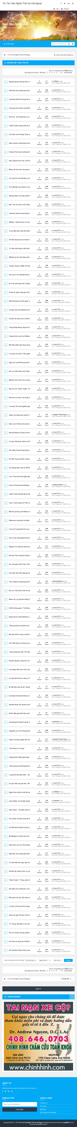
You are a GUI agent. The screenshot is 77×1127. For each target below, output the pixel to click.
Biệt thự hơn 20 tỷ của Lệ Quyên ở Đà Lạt (23, 380)
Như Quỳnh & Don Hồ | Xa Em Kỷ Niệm (22, 161)
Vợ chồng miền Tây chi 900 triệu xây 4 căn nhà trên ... (28, 468)
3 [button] (51, 72)
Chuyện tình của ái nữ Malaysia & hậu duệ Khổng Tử (28, 336)
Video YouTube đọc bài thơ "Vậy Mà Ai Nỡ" (24, 415)
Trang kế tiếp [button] (68, 72)
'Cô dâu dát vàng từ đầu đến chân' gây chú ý (25, 248)
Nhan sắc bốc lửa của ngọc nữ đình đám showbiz (27, 169)
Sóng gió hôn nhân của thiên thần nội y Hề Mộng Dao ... (29, 108)
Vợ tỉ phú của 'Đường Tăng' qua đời (21, 134)
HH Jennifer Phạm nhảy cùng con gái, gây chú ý (26, 950)
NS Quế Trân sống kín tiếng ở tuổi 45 (22, 555)
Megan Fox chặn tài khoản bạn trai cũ (22, 547)
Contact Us (43, 1103)
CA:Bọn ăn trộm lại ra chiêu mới (20, 319)
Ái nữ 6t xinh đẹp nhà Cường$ (19, 283)
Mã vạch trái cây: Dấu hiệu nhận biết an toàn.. (25, 898)
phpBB (66, 1122)
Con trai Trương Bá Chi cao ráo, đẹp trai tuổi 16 (26, 529)
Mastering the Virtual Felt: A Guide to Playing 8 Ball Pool (29, 82)
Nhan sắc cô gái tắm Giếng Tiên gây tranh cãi (25, 599)
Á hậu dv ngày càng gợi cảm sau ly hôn (23, 292)
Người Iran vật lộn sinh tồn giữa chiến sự (23, 792)
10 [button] (61, 72)
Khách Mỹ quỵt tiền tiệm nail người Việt (23, 713)
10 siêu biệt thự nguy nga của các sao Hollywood (27, 862)
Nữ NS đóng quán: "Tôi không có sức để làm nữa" (27, 608)
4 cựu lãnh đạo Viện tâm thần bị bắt (22, 231)
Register (65, 9)
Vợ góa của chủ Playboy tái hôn (20, 310)
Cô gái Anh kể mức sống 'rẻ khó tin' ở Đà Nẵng (26, 678)
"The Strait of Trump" (16, 748)
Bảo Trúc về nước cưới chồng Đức (21, 205)
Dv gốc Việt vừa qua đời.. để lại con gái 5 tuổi (25, 783)
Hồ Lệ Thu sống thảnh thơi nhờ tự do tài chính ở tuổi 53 (29, 538)
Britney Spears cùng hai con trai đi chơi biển (25, 661)
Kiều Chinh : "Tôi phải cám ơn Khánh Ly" (23, 810)
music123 (56, 90)
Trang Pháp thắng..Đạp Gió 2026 (21, 327)
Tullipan (55, 81)
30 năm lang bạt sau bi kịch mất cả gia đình (25, 240)
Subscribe (19, 1109)
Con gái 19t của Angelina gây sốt (21, 406)
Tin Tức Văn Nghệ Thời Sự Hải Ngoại (22, 3)
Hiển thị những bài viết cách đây (20, 960)
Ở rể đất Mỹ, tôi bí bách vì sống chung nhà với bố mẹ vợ (29, 187)
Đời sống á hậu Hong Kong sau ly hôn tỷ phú (25, 450)
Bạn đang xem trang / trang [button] (35, 72)
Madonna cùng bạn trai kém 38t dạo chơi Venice (26, 520)
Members (43, 1109)
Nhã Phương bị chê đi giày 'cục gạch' (22, 301)
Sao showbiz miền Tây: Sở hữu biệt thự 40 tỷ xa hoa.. (28, 564)
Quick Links (9, 44)
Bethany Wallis (58, 485)
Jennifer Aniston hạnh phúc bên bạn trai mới (25, 213)
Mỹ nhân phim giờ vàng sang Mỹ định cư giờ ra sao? (28, 345)
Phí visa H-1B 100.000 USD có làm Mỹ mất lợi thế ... (27, 275)
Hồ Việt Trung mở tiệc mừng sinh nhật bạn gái (25, 459)
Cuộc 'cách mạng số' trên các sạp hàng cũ (24, 503)
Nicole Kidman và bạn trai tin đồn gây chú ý (24, 433)
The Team (43, 1106)
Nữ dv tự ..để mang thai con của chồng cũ (24, 117)
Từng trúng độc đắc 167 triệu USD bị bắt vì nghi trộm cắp (30, 652)
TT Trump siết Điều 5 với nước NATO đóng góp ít (26, 924)
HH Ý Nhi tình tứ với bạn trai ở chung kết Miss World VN (29, 643)
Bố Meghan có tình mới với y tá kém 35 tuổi (24, 836)
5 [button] (56, 72)
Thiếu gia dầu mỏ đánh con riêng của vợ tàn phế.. (27, 626)
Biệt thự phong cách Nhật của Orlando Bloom (25, 512)
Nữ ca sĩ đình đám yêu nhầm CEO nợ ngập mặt (26, 371)
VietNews (56, 792)
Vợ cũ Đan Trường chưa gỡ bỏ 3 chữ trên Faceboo (27, 819)
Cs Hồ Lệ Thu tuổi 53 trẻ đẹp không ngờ (23, 906)
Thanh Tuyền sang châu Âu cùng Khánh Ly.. (25, 126)
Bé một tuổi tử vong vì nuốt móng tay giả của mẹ (26, 634)
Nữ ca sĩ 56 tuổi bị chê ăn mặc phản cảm (23, 591)
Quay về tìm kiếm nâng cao (63, 55)
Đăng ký (38, 989)
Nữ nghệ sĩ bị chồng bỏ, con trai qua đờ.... (24, 889)
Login (56, 9)
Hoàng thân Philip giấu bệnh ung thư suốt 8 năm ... (27, 757)
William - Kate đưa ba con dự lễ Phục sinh (24, 222)
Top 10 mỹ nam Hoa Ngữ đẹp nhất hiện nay (24, 476)
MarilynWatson (58, 581)
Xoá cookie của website (48, 1112)
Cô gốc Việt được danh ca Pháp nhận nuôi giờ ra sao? (28, 441)
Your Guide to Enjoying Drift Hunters (22, 582)
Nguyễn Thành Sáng (59, 414)
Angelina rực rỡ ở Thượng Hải (19, 731)
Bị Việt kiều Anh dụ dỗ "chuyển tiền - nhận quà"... (26, 687)
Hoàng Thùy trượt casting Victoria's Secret (24, 152)
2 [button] (49, 72)
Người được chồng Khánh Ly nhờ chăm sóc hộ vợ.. (27, 617)
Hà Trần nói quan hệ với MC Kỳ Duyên (22, 941)
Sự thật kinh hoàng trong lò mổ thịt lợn (23, 827)
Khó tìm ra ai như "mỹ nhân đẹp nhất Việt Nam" (26, 398)
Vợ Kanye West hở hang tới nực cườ (22, 99)
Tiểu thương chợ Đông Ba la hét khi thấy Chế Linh (27, 766)
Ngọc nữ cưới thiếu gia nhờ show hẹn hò (23, 362)
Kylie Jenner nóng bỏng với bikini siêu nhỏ (24, 143)
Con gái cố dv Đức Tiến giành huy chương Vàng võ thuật (29, 354)
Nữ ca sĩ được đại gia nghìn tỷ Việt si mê (23, 933)
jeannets (56, 800)
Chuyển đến (66, 979)
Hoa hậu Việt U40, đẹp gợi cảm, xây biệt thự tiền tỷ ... (28, 573)
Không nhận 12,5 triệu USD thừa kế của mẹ (24, 196)
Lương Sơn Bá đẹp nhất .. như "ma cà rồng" (24, 775)
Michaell (56, 721)
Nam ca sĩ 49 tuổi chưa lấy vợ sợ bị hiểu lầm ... (25, 424)
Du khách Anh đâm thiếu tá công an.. (22, 696)
